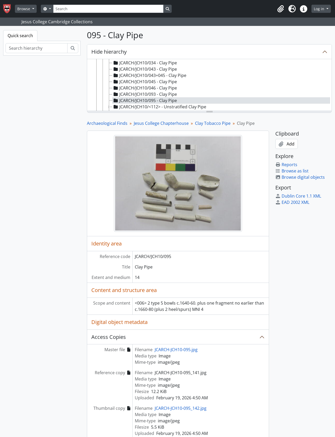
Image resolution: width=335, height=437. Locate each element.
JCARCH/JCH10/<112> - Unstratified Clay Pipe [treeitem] (159, 107)
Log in (319, 8)
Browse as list (292, 171)
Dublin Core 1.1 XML (298, 196)
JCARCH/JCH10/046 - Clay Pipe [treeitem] (145, 88)
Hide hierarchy (109, 51)
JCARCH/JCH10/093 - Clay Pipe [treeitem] (145, 94)
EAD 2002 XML (292, 202)
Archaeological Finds (107, 123)
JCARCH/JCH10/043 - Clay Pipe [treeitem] (145, 69)
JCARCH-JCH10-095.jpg (176, 349)
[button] (280, 9)
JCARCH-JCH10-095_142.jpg (180, 408)
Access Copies (108, 336)
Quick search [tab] (20, 35)
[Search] (108, 9)
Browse (24, 8)
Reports (286, 164)
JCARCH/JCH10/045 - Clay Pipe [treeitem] (145, 82)
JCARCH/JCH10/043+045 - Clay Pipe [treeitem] (149, 75)
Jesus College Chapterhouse (161, 123)
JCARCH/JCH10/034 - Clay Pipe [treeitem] (145, 63)
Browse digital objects (300, 177)
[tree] (209, 85)
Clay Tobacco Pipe (213, 123)
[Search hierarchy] (36, 48)
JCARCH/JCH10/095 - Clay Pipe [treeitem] (145, 100)
